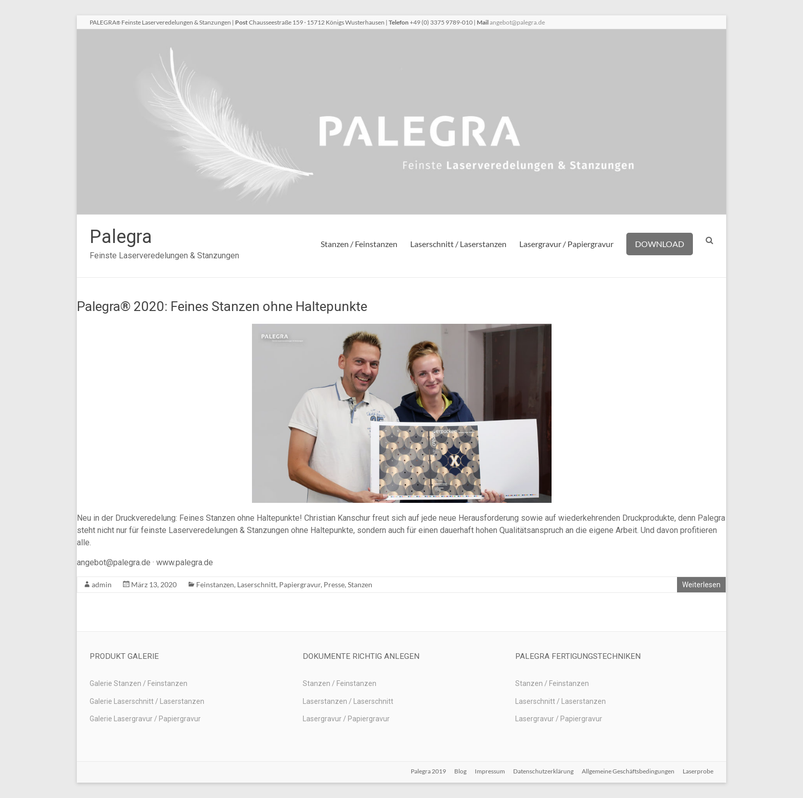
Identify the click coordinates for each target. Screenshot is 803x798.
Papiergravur (300, 584)
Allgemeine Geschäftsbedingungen (628, 771)
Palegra (121, 237)
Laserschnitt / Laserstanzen (458, 244)
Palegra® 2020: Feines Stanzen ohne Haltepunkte (222, 306)
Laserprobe (698, 771)
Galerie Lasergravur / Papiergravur (145, 719)
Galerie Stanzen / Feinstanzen (138, 683)
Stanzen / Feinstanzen (359, 244)
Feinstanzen (215, 584)
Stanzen (360, 584)
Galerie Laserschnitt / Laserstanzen (147, 701)
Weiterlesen (701, 585)
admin (102, 584)
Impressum (490, 771)
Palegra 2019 (428, 771)
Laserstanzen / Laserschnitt (348, 701)
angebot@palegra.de (517, 22)
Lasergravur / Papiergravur (566, 244)
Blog (460, 771)
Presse (334, 584)
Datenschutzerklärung (543, 771)
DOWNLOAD (659, 244)
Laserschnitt (256, 584)
